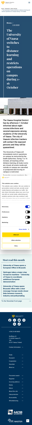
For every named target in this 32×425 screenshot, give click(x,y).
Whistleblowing (13, 401)
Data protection (13, 394)
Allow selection (16, 240)
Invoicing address (14, 382)
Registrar (11, 379)
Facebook (9, 320)
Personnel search (14, 375)
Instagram (23, 320)
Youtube (19, 320)
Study (10, 355)
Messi (11, 388)
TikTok (19, 324)
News (9, 23)
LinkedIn (14, 324)
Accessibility (13, 397)
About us (11, 367)
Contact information (15, 347)
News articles (14, 8)
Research (12, 358)
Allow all (16, 234)
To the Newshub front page (11, 301)
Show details (23, 229)
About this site (13, 391)
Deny (16, 246)
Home (2, 8)
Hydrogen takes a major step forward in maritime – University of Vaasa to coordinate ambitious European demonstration (16, 277)
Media (11, 385)
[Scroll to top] (27, 420)
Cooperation (12, 361)
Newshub (7, 8)
